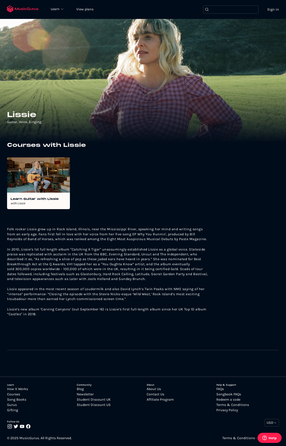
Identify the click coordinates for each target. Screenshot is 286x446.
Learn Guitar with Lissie (35, 199)
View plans (84, 9)
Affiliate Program (160, 399)
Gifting (12, 410)
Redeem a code (228, 399)
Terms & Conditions (232, 405)
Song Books (16, 399)
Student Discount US (94, 405)
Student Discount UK (94, 399)
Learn (55, 9)
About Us (154, 389)
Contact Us (155, 394)
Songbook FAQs (228, 394)
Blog (80, 389)
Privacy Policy (227, 410)
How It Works (17, 389)
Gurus (12, 405)
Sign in (273, 9)
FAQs (220, 389)
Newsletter (85, 394)
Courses (13, 394)
